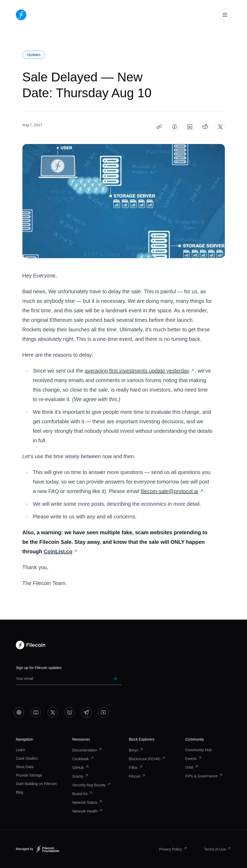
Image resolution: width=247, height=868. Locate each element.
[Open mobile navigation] (225, 14)
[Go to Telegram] (86, 712)
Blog (19, 792)
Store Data (24, 767)
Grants (80, 776)
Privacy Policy (173, 849)
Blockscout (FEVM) (147, 759)
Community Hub (198, 750)
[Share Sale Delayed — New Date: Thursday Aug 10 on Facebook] (174, 127)
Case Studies (27, 758)
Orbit (191, 767)
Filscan (137, 776)
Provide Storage (29, 775)
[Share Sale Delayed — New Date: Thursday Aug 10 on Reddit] (205, 127)
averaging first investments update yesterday (140, 371)
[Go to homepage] (21, 15)
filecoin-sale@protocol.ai (172, 491)
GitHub (80, 767)
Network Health (87, 811)
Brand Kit (82, 794)
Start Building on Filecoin (36, 784)
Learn (20, 750)
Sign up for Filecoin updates (39, 668)
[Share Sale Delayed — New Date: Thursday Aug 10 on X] (220, 127)
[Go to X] (52, 712)
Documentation (87, 750)
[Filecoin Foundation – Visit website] (47, 849)
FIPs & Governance (204, 776)
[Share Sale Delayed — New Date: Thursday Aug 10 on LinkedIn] (189, 127)
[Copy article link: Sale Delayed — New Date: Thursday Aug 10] (159, 127)
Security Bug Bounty (91, 785)
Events (193, 758)
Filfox (136, 767)
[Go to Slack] (19, 712)
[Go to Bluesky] (69, 712)
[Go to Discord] (36, 712)
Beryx (136, 750)
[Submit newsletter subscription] (115, 678)
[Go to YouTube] (103, 712)
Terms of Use (217, 849)
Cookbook (83, 759)
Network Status (87, 802)
